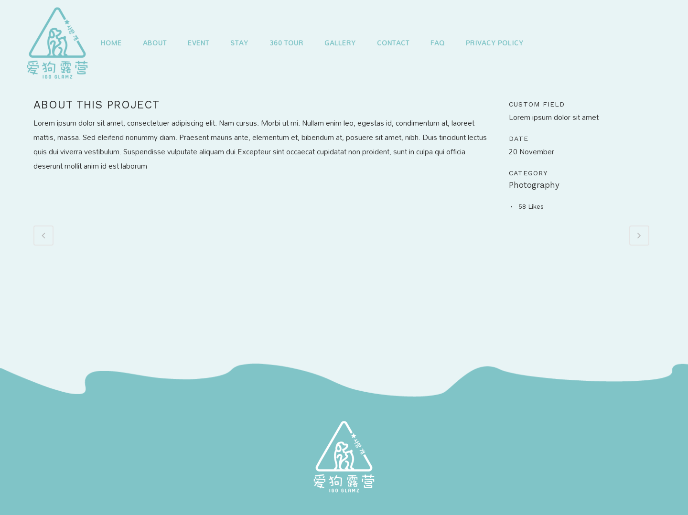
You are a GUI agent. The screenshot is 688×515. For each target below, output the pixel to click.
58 (531, 206)
